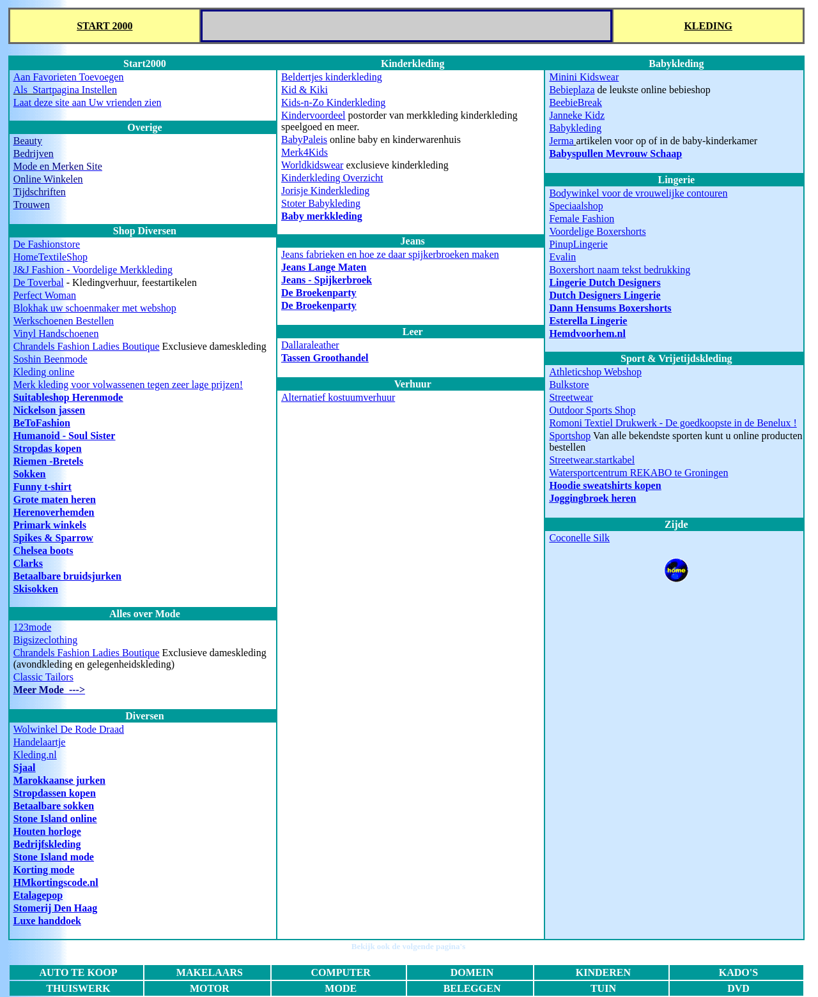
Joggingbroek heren (592, 498)
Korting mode (44, 869)
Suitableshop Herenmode (68, 397)
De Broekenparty (318, 292)
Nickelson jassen (49, 410)
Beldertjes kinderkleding (331, 76)
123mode (32, 627)
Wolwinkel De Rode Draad (68, 729)
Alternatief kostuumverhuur (338, 397)
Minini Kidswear (584, 76)
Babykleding (575, 128)
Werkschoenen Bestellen (63, 320)
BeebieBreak (575, 102)
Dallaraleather (310, 345)
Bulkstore (569, 384)
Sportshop (569, 435)
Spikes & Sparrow (53, 537)
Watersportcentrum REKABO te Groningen (638, 472)
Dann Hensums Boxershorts (610, 308)
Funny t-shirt (42, 486)
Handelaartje (39, 742)
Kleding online (44, 371)
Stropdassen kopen (54, 793)
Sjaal (24, 767)
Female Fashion (581, 218)
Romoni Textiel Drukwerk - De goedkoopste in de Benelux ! (672, 422)
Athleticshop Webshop (595, 371)
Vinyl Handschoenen (56, 333)
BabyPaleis (304, 139)
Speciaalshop (576, 205)
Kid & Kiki (304, 89)
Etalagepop (38, 895)
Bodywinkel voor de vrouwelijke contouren (638, 193)
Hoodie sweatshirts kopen (605, 485)
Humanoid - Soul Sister (64, 435)
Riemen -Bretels (48, 461)
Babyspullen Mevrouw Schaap (615, 153)
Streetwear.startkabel (592, 459)
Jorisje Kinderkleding (325, 190)
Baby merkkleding (321, 216)
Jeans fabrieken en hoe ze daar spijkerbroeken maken (390, 254)
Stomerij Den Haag (55, 908)
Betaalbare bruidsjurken (67, 576)
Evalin (562, 256)
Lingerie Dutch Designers (604, 282)
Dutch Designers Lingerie (604, 295)
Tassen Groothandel (324, 357)
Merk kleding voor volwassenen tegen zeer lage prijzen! (128, 384)
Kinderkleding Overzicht (332, 177)
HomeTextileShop (50, 256)
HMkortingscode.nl (55, 882)
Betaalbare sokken (53, 805)
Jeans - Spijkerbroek (326, 279)
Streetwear (570, 397)
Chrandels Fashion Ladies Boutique (86, 346)
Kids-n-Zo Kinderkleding (333, 102)
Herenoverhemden (54, 512)
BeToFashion (41, 422)
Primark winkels (49, 525)
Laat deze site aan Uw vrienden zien (87, 102)
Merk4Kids (304, 152)
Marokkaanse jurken (59, 780)
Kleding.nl (35, 754)
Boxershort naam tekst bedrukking (619, 269)
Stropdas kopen (47, 448)
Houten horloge (47, 831)
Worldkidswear (312, 165)
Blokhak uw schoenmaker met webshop (94, 308)
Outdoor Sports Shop (592, 410)
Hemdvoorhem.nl (587, 333)
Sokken (29, 474)
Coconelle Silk (579, 537)
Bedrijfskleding (47, 844)
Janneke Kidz (577, 115)
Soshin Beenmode (50, 359)
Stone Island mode (53, 856)
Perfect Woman (44, 295)
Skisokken (35, 588)
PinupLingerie (578, 244)
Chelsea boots (43, 550)
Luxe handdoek (47, 920)
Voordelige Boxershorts (597, 231)
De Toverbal (38, 282)
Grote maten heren (54, 499)
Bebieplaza (571, 89)
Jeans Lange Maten (323, 267)
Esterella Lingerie (588, 320)
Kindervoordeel (313, 115)
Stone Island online (55, 818)
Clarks (28, 563)
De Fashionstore (46, 244)
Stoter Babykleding (320, 203)
